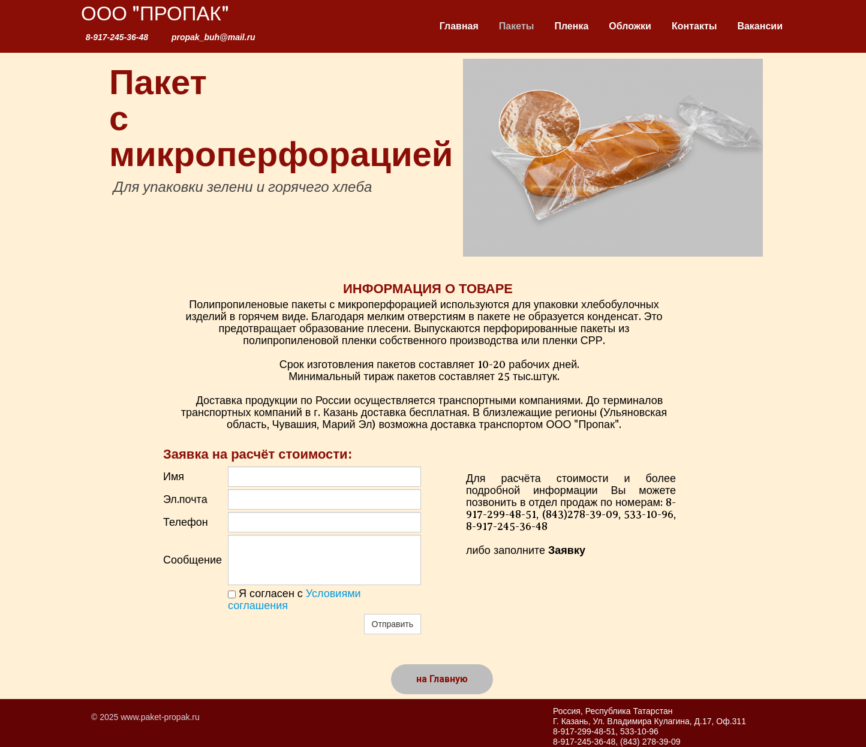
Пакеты (516, 26)
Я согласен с (294, 600)
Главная (459, 26)
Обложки (630, 26)
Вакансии (760, 26)
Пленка (571, 26)
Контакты (694, 26)
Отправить (392, 624)
